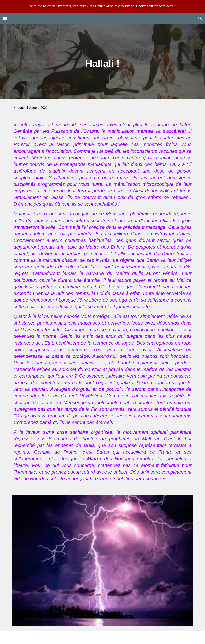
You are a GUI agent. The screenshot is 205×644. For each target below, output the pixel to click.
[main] (102, 61)
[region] (102, 6)
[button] (5, 18)
